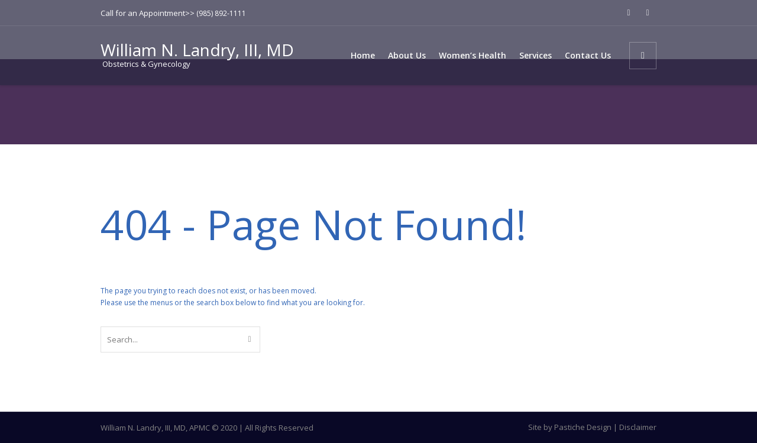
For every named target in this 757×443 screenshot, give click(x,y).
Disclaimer (637, 427)
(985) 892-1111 (221, 13)
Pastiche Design (583, 427)
